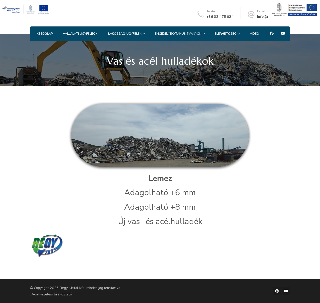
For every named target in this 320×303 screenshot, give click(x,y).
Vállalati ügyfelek (79, 34)
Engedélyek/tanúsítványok (178, 34)
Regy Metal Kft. (72, 287)
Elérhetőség (225, 34)
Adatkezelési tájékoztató (52, 294)
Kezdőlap (45, 34)
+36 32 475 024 (220, 16)
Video (254, 34)
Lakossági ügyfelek (125, 34)
